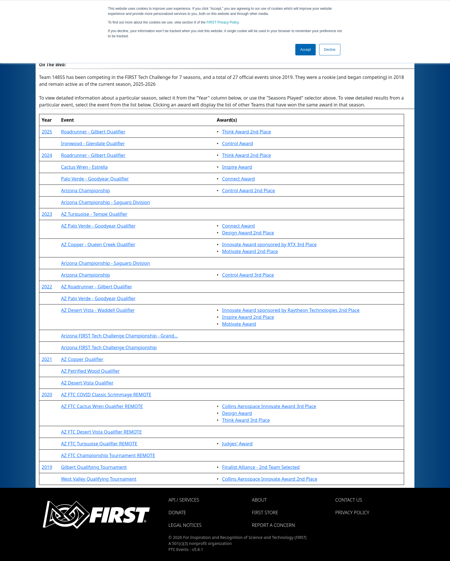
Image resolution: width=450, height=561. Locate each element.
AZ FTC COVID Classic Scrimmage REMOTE (106, 394)
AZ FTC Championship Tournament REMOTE (108, 455)
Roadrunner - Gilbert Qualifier (93, 132)
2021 (47, 359)
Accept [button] (305, 50)
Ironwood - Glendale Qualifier (93, 143)
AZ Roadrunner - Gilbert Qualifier (96, 287)
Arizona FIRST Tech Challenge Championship (109, 347)
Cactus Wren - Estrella (84, 167)
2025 (47, 132)
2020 (47, 394)
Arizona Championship (85, 190)
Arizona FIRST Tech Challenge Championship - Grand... (119, 336)
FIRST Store (265, 512)
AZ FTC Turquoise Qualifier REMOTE (99, 443)
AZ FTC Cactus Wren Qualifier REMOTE (102, 406)
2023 (47, 214)
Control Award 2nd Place (248, 190)
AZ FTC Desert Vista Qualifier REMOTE (101, 432)
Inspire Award (237, 167)
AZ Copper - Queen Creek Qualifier (98, 244)
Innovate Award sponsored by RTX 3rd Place (269, 244)
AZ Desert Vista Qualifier (87, 383)
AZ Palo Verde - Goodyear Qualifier (98, 226)
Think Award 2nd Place (246, 132)
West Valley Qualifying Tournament (98, 479)
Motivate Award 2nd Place (250, 251)
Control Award (237, 143)
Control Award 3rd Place (248, 275)
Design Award (237, 413)
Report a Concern (273, 525)
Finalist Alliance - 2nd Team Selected (261, 467)
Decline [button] (329, 50)
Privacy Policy (223, 22)
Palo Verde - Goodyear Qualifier (95, 179)
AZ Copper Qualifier (82, 359)
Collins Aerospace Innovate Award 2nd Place (269, 479)
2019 (47, 467)
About (259, 500)
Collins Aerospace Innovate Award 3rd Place (269, 406)
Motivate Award (239, 324)
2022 (47, 287)
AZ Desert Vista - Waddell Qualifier (98, 310)
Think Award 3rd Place (246, 420)
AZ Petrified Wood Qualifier (90, 371)
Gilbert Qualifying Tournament (94, 467)
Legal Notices (184, 525)
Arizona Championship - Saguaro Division (105, 202)
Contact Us (348, 500)
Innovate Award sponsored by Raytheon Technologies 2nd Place (291, 310)
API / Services (183, 500)
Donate (177, 512)
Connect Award (238, 179)
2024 (47, 155)
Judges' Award (237, 443)
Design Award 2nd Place (248, 233)
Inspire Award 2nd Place (248, 317)
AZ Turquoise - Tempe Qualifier (94, 214)
